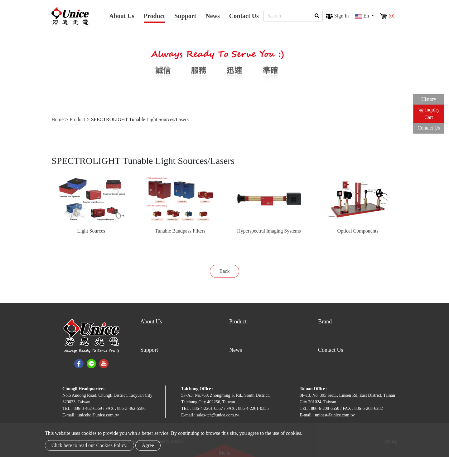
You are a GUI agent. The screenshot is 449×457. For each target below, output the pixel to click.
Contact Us (244, 15)
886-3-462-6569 (88, 408)
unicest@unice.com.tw (335, 415)
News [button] (212, 15)
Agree (148, 445)
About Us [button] (121, 15)
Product (77, 119)
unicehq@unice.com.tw (98, 415)
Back (225, 271)
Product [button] (154, 15)
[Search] (293, 16)
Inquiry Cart (429, 113)
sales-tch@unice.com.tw (217, 415)
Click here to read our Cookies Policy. (89, 445)
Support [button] (185, 15)
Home (57, 119)
